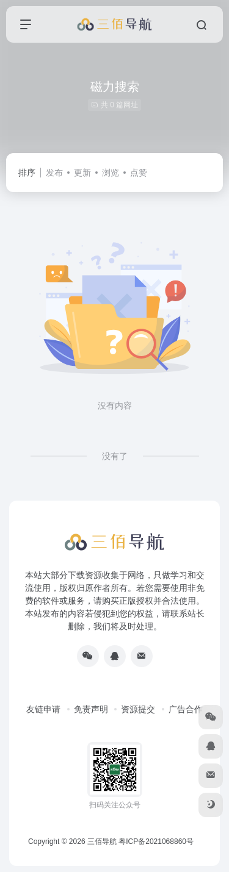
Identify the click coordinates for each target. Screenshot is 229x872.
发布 (54, 172)
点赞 (138, 172)
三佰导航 (102, 841)
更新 (82, 172)
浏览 (110, 172)
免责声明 (91, 709)
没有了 (115, 456)
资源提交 (138, 709)
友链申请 (43, 709)
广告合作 (186, 709)
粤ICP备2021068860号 (156, 841)
